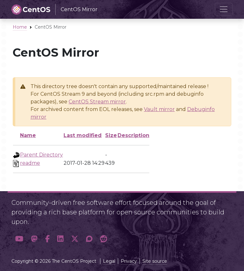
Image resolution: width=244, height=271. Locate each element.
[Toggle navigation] (224, 9)
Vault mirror (159, 109)
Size (111, 135)
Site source (154, 261)
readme (30, 163)
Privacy (129, 261)
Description (133, 135)
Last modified (83, 135)
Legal (109, 261)
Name (28, 135)
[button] (19, 239)
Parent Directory (41, 155)
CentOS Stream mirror (97, 102)
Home (20, 27)
